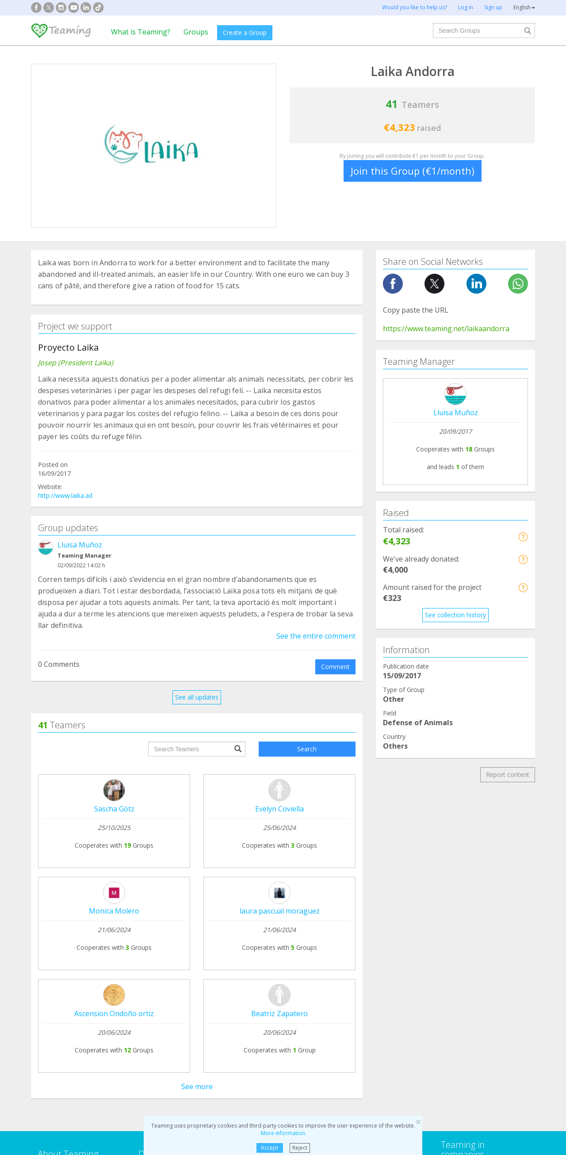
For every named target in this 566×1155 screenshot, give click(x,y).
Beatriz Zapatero (279, 1013)
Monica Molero (114, 911)
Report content (507, 774)
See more (197, 1086)
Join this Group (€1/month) (412, 170)
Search (307, 749)
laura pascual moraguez (280, 911)
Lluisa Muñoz (79, 545)
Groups (196, 32)
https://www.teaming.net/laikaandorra (446, 328)
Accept (269, 1147)
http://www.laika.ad (65, 495)
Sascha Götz (114, 809)
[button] (523, 537)
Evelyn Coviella (279, 809)
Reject (299, 1147)
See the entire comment (316, 636)
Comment (335, 666)
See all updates (196, 697)
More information (283, 1133)
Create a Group (245, 32)
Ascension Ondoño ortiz (114, 1013)
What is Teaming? (140, 32)
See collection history (455, 615)
